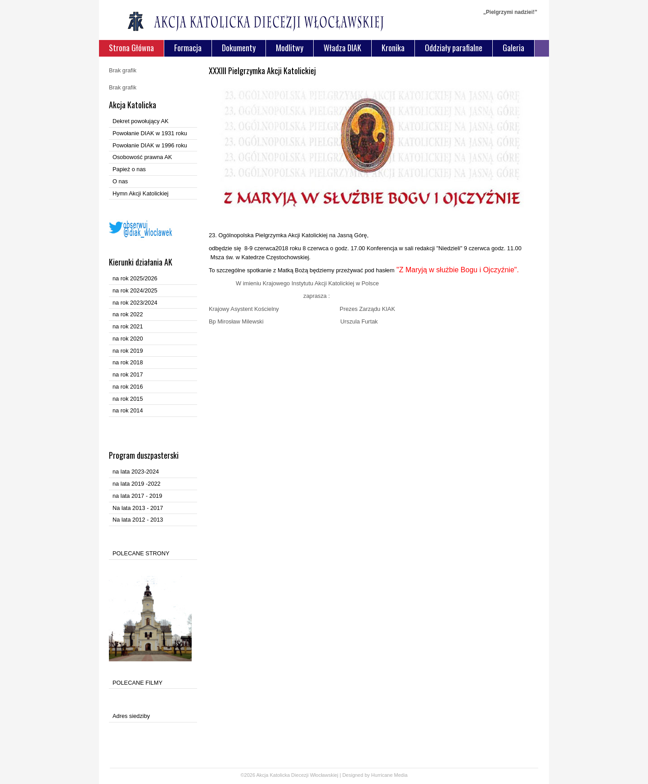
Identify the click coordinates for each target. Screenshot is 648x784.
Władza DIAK (342, 47)
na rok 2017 (127, 374)
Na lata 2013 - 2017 (137, 508)
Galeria (513, 47)
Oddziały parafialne (453, 47)
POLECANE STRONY (141, 553)
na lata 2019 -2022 (136, 483)
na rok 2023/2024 (135, 302)
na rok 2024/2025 (135, 290)
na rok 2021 (127, 326)
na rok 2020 (127, 338)
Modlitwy (289, 47)
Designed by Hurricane (368, 775)
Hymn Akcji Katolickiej (140, 193)
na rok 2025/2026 (135, 278)
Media (401, 775)
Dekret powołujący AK (140, 121)
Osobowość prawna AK (142, 157)
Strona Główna (131, 47)
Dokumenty (239, 47)
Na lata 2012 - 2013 (137, 519)
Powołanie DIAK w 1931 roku (149, 133)
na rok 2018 (127, 362)
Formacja (188, 47)
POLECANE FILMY (137, 682)
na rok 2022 (127, 314)
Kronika (393, 47)
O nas (120, 181)
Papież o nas (129, 169)
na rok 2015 (127, 398)
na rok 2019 (127, 350)
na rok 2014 (127, 410)
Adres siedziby (131, 716)
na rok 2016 (127, 386)
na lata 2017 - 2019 (137, 495)
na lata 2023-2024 (135, 471)
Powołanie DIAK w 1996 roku (149, 145)
